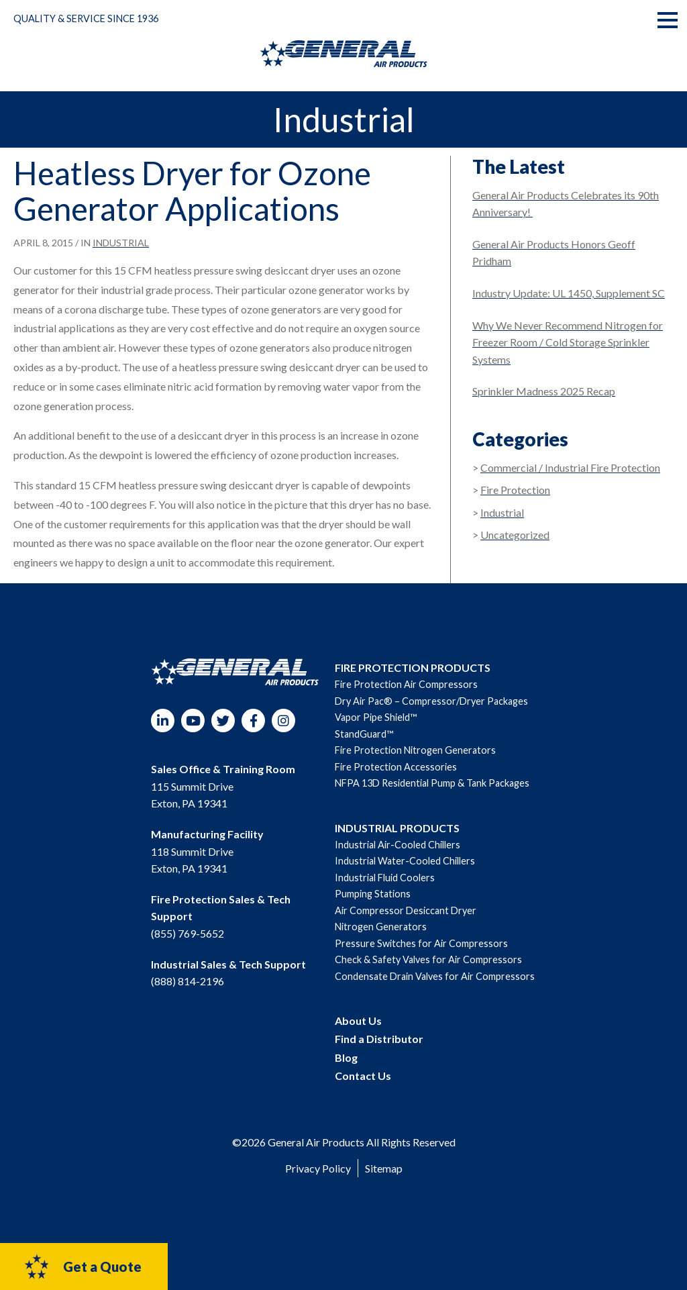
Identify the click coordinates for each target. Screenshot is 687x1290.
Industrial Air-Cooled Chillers (397, 844)
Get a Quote (82, 1266)
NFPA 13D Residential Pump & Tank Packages (432, 783)
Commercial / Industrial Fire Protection (570, 467)
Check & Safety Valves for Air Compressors (428, 959)
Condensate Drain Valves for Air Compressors (435, 976)
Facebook (253, 720)
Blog (346, 1057)
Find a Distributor (379, 1038)
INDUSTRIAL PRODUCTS (397, 828)
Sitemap (384, 1168)
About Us (358, 1020)
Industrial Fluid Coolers (385, 877)
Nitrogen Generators (381, 926)
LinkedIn (162, 720)
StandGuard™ (364, 734)
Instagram (283, 720)
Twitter (223, 720)
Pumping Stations (373, 893)
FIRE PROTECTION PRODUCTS (412, 667)
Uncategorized (514, 534)
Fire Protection (515, 489)
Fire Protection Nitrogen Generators (415, 750)
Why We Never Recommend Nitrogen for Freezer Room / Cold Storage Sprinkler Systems (567, 342)
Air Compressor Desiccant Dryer (405, 910)
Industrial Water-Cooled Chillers (405, 860)
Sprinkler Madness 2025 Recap (543, 391)
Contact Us (363, 1075)
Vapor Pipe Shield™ (376, 717)
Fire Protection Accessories (396, 767)
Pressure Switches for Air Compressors (421, 943)
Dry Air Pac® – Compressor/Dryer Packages (431, 701)
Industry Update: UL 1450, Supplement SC (568, 293)
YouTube (193, 720)
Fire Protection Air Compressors (406, 684)
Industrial (121, 242)
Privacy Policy (318, 1168)
